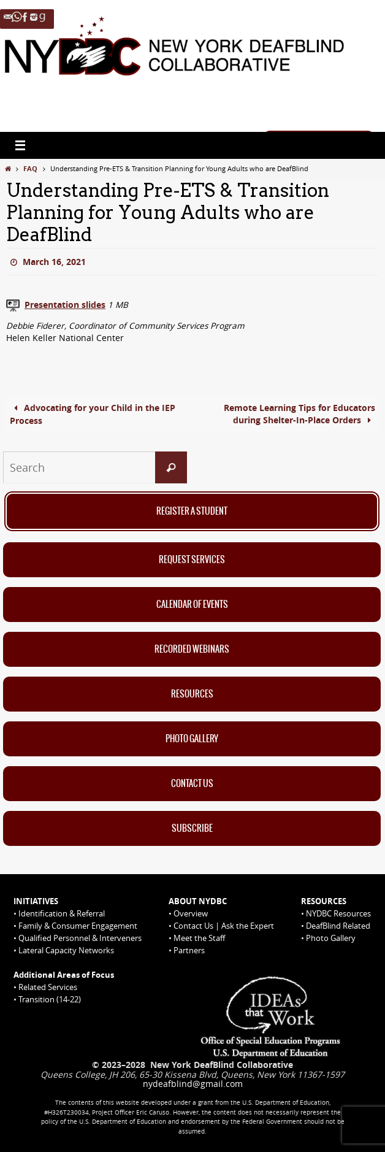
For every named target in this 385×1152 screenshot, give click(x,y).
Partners (189, 950)
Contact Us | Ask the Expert (223, 925)
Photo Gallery (192, 739)
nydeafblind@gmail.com (193, 1083)
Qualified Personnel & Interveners (80, 937)
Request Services (192, 560)
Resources (192, 694)
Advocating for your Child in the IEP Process (92, 414)
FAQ (30, 168)
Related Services (47, 987)
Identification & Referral (61, 913)
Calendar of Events (192, 605)
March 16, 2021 (54, 261)
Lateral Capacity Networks (66, 950)
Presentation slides (65, 304)
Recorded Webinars (191, 650)
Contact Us (192, 784)
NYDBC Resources (338, 913)
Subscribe (192, 829)
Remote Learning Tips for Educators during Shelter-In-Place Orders (299, 414)
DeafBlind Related (338, 925)
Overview (190, 913)
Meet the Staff (199, 937)
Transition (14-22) (49, 999)
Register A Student (191, 511)
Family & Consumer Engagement (77, 925)
